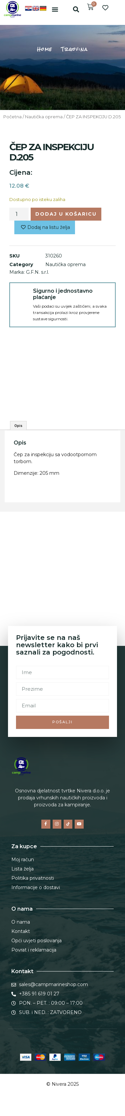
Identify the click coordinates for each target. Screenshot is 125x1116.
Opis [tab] (18, 426)
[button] (55, 9)
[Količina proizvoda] (19, 214)
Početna (12, 116)
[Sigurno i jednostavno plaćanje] (21, 294)
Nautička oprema (44, 116)
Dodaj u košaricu (66, 214)
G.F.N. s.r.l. (37, 272)
